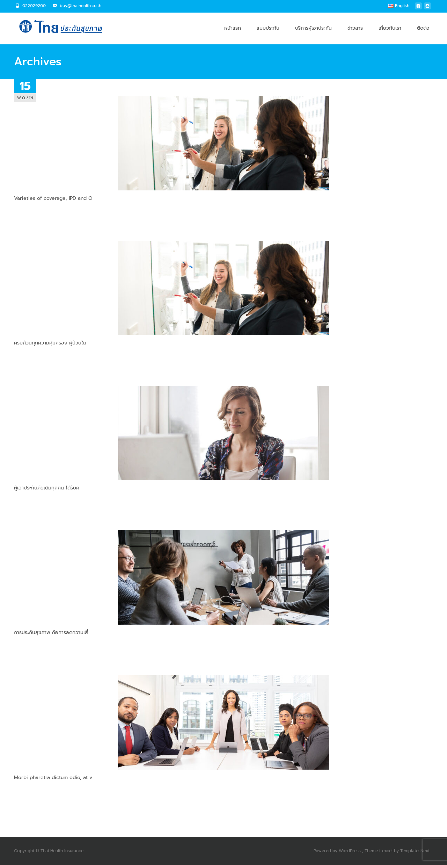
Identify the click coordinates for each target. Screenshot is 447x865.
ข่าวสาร (355, 34)
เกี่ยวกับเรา (390, 34)
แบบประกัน (268, 34)
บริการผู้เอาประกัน (313, 34)
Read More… (28, 211)
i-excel (386, 851)
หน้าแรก (232, 34)
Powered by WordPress (338, 851)
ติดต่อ (423, 34)
